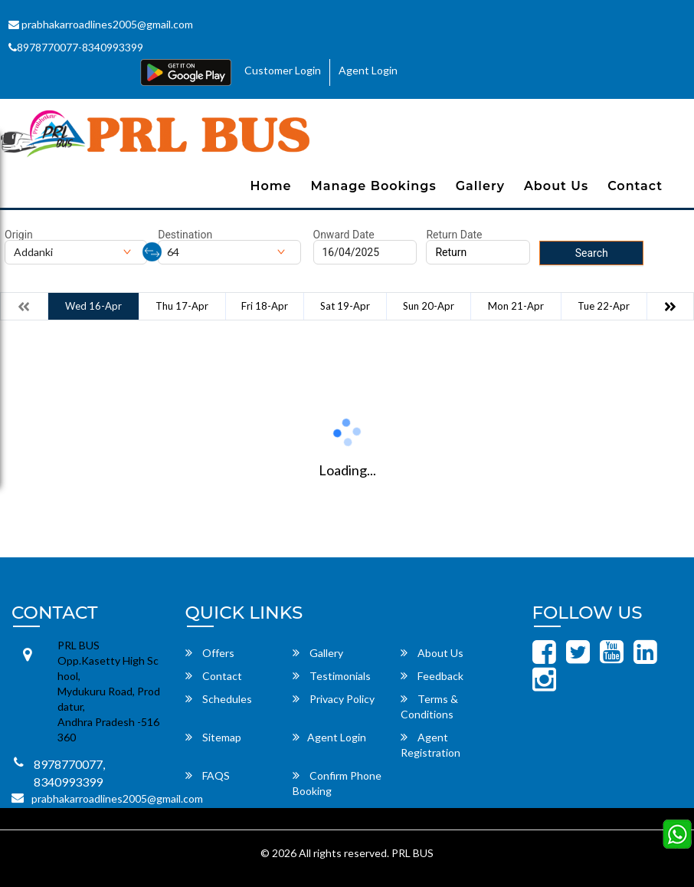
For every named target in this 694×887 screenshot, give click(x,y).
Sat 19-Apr (345, 306)
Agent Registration (430, 745)
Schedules (218, 698)
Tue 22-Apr (604, 306)
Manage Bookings (374, 186)
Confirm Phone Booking (337, 783)
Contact (635, 186)
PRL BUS (412, 852)
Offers (209, 652)
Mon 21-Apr (516, 306)
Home (270, 186)
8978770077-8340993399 (75, 47)
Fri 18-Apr (264, 306)
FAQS (207, 775)
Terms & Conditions (429, 706)
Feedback (432, 675)
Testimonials (332, 675)
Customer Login (282, 70)
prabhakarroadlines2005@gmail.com (100, 24)
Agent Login (368, 70)
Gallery (480, 186)
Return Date (454, 234)
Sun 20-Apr (428, 306)
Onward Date (344, 234)
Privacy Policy (334, 698)
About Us (556, 186)
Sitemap (213, 737)
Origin (19, 234)
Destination (185, 234)
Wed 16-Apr (93, 306)
